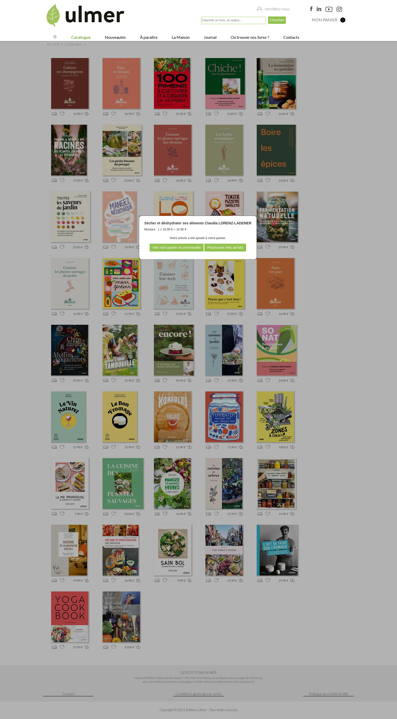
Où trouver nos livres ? (249, 37)
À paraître (148, 37)
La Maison (180, 37)
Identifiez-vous (277, 9)
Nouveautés (115, 37)
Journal (209, 37)
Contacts (291, 37)
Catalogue (80, 37)
